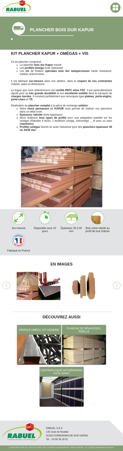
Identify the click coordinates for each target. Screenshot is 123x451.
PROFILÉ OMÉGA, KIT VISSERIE (39, 329)
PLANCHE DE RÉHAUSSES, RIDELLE (84, 330)
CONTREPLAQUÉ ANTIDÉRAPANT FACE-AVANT (61, 372)
